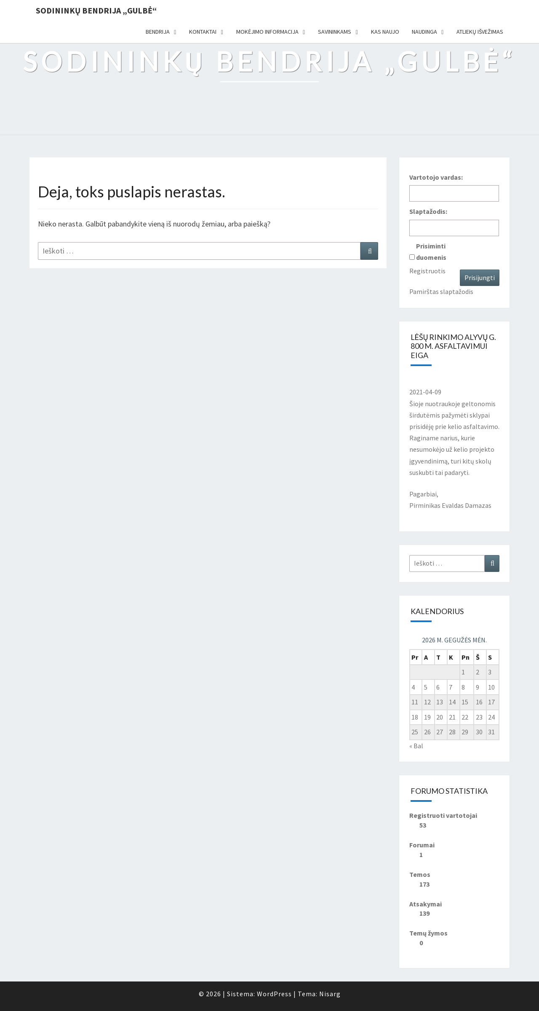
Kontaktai (202, 31)
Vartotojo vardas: (436, 177)
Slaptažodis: (428, 211)
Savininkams (334, 31)
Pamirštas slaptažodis (441, 291)
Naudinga (424, 31)
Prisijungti (479, 277)
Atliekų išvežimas (479, 31)
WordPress (274, 993)
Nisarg (330, 993)
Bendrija (158, 31)
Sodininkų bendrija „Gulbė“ (96, 10)
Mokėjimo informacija (267, 31)
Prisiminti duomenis (431, 252)
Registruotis (427, 271)
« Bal (416, 745)
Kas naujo (385, 31)
